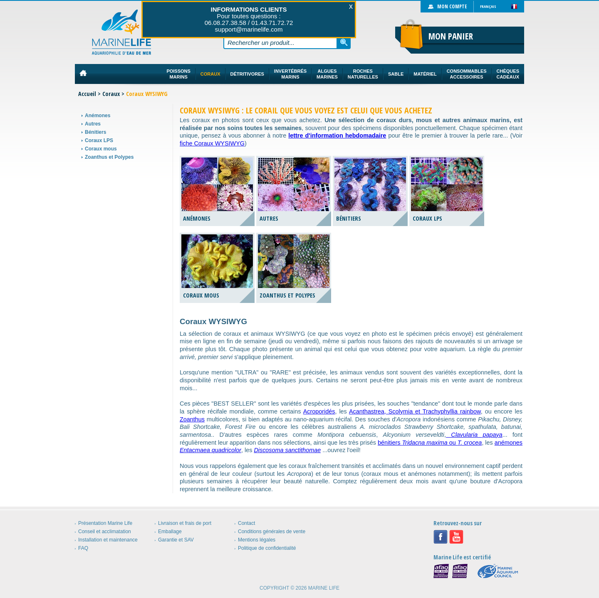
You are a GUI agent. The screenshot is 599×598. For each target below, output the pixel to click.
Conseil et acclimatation (104, 531)
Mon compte (452, 6)
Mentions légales (256, 540)
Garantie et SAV (176, 540)
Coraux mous (101, 149)
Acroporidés (319, 411)
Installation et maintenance (108, 540)
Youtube (456, 537)
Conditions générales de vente (271, 531)
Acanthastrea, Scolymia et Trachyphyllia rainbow (415, 411)
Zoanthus (192, 419)
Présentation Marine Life (105, 523)
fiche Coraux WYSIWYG (212, 143)
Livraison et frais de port (184, 523)
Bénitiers (95, 132)
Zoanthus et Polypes (109, 157)
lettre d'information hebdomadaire (337, 135)
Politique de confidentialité (267, 548)
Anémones (97, 115)
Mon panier (450, 36)
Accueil (87, 94)
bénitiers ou (430, 442)
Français (488, 6)
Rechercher (344, 42)
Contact (246, 523)
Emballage (170, 531)
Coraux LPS (99, 140)
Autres (93, 124)
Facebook (440, 537)
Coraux (111, 94)
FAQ (83, 548)
